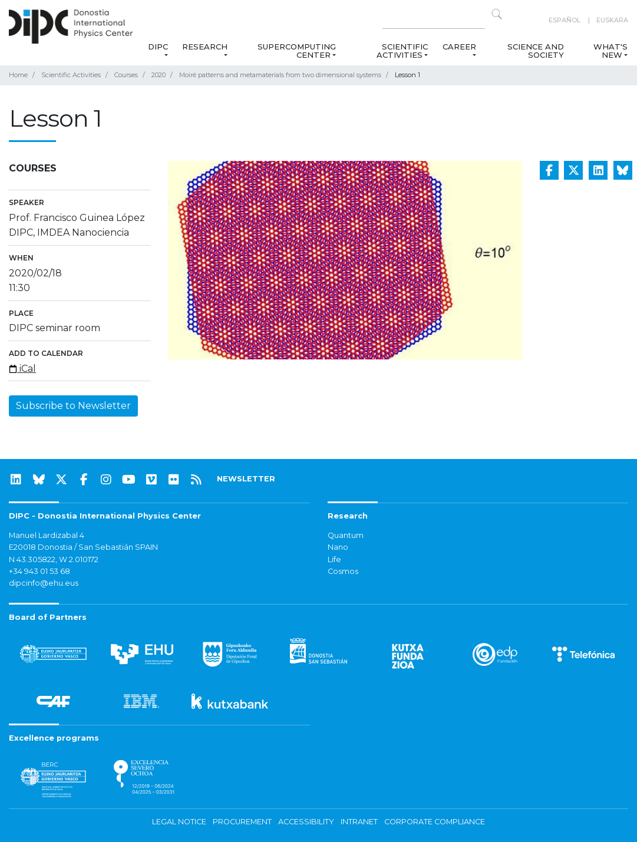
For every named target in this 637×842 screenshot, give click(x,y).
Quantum (346, 535)
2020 (158, 75)
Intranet (359, 821)
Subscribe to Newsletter (73, 405)
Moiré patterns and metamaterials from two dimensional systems (280, 75)
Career (459, 46)
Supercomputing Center (297, 51)
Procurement (242, 821)
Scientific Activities (402, 51)
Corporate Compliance (434, 821)
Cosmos (343, 571)
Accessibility (306, 821)
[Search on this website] (433, 20)
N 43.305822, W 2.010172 (53, 559)
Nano (338, 547)
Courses (126, 75)
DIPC (158, 46)
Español (564, 20)
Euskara (612, 20)
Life (334, 559)
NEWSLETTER (246, 478)
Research (204, 46)
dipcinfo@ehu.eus (43, 583)
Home (18, 75)
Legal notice (179, 821)
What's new (610, 51)
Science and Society (536, 51)
